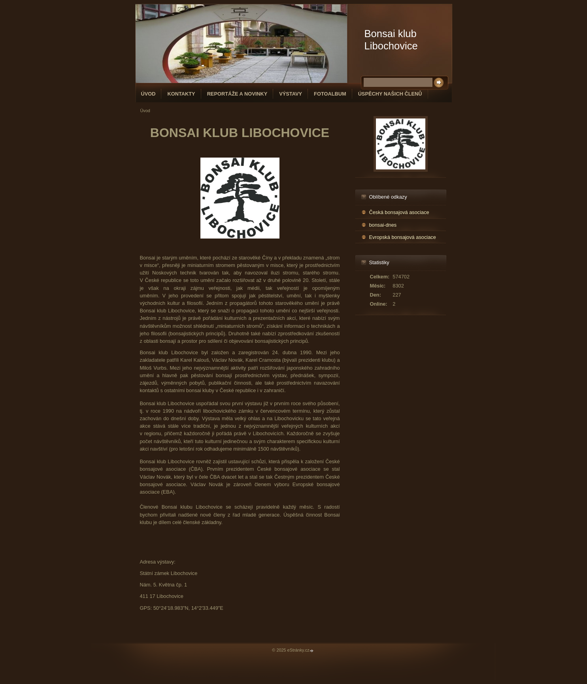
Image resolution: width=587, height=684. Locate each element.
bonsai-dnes (383, 225)
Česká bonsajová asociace (399, 212)
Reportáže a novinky (237, 94)
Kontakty (181, 94)
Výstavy (290, 94)
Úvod (148, 94)
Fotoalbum (330, 94)
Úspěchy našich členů (390, 94)
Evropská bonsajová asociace (402, 237)
